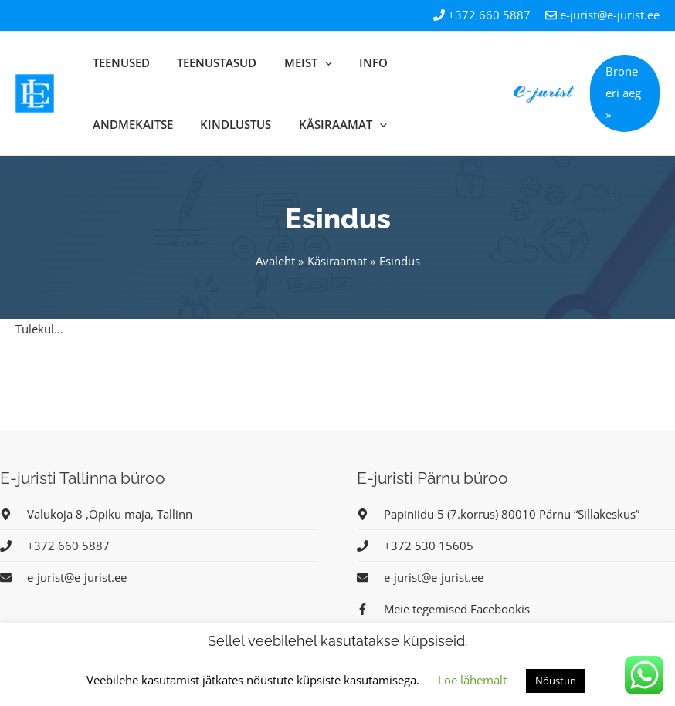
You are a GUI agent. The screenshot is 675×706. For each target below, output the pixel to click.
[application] (292, 62)
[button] (622, 93)
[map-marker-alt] (96, 514)
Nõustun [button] (555, 680)
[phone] (55, 545)
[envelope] (63, 577)
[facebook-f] (443, 608)
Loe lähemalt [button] (472, 679)
